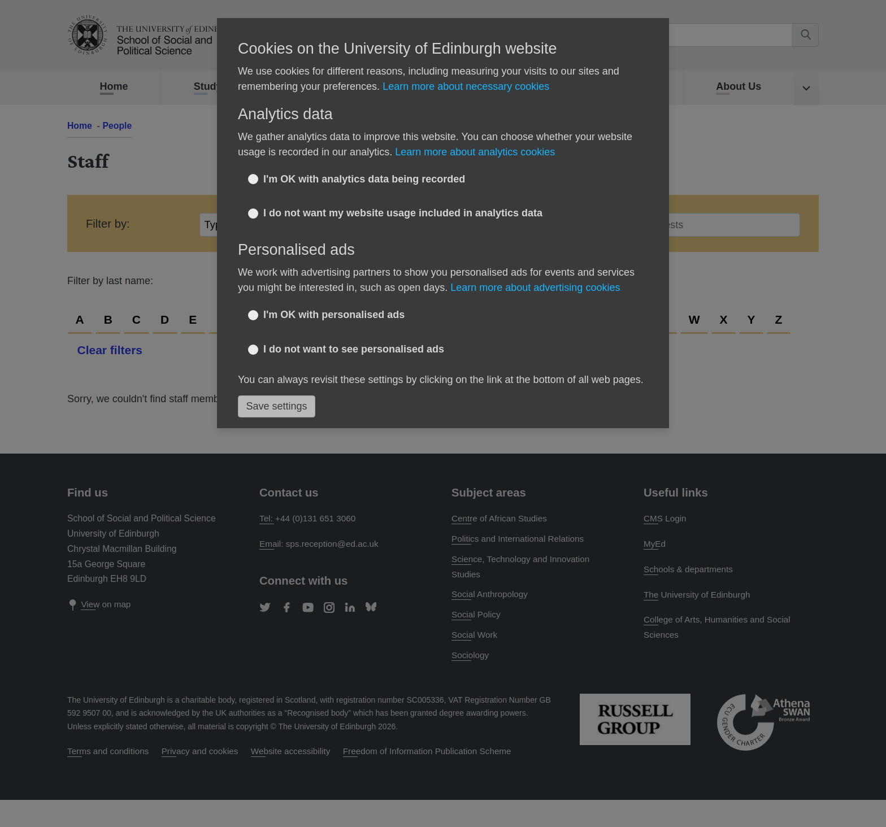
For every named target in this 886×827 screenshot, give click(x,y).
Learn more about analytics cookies (475, 152)
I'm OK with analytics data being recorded (364, 179)
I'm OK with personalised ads (334, 314)
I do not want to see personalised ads (353, 349)
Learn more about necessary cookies (466, 86)
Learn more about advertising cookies (535, 287)
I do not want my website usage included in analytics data (402, 213)
